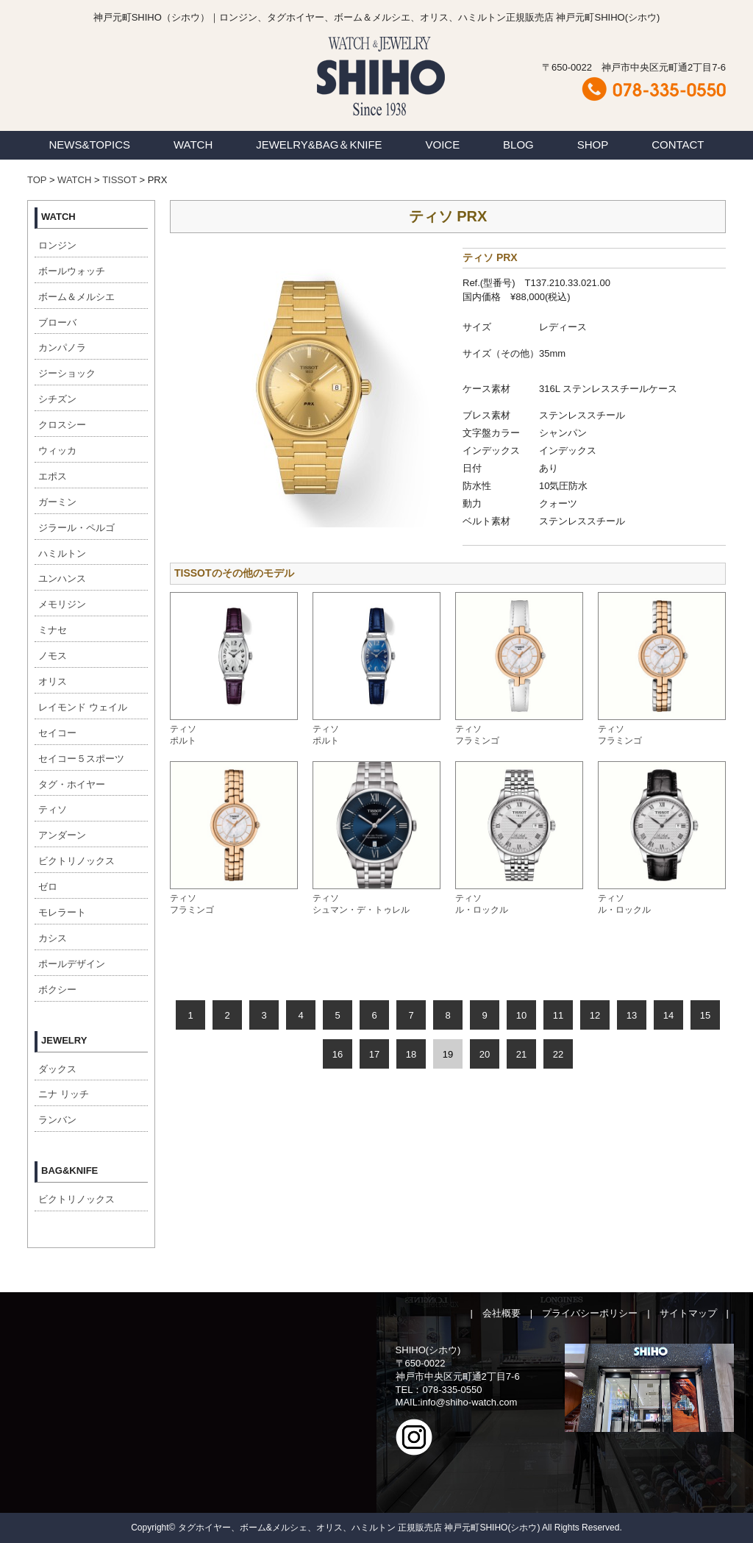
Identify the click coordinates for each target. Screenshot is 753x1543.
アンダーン (62, 835)
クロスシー (62, 424)
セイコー (57, 732)
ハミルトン (62, 553)
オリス (52, 681)
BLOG (518, 144)
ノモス (52, 655)
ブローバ (57, 322)
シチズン (57, 399)
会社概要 (501, 1313)
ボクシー (57, 989)
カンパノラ (62, 347)
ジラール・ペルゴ (76, 527)
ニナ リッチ (63, 1094)
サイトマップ (688, 1313)
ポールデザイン (71, 963)
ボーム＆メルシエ (76, 296)
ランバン (57, 1119)
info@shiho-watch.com (469, 1402)
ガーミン (57, 501)
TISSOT (119, 179)
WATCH (193, 144)
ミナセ (52, 629)
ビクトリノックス (76, 860)
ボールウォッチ (71, 271)
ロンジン (57, 245)
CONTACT (678, 144)
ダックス (57, 1069)
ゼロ (47, 886)
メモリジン (62, 604)
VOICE (443, 144)
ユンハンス (62, 578)
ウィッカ (57, 450)
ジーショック (67, 373)
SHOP (593, 144)
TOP (36, 179)
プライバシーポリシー (590, 1313)
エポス (52, 476)
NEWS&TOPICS (89, 144)
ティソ (52, 809)
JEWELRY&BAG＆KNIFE (319, 144)
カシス (52, 938)
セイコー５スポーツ (81, 758)
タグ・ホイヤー (71, 784)
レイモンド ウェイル (82, 707)
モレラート (62, 912)
